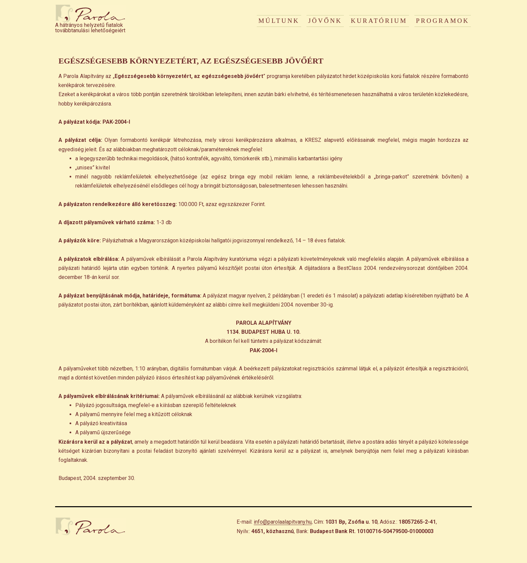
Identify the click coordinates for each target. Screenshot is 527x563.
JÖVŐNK (325, 20)
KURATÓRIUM (379, 20)
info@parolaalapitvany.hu (283, 522)
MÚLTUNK (278, 20)
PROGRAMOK (443, 20)
